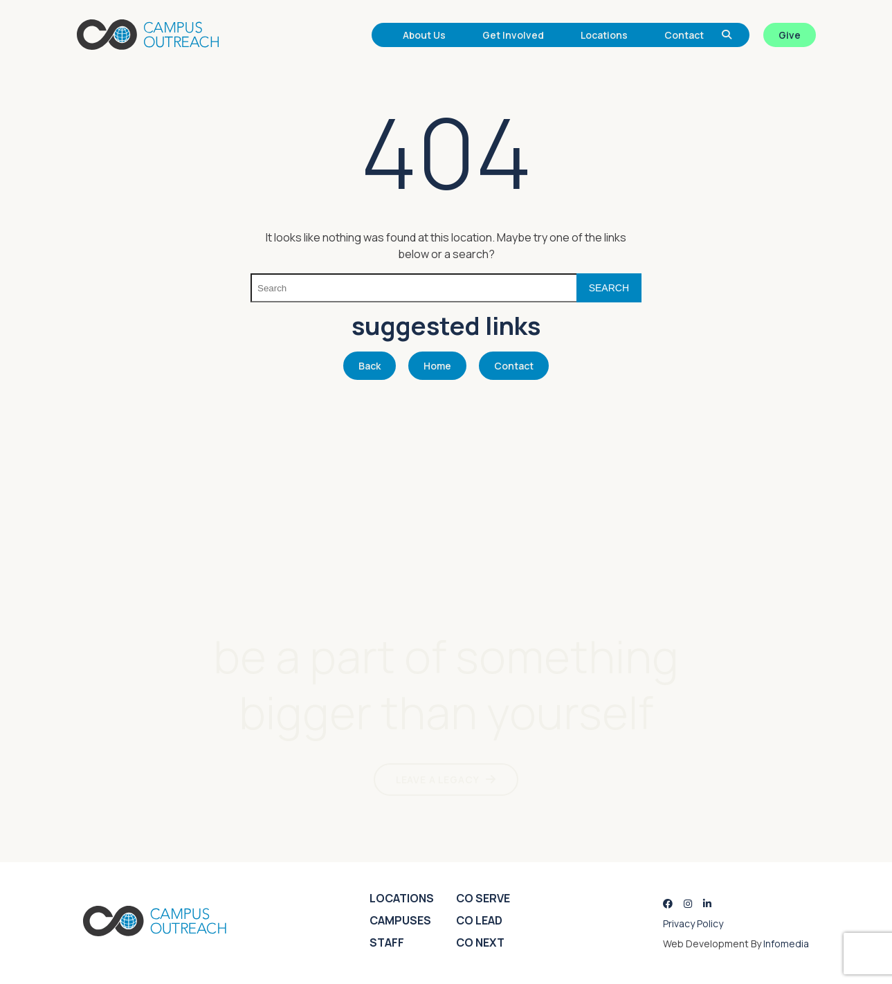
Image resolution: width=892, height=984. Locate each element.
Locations (604, 35)
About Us (424, 35)
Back (369, 365)
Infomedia (786, 943)
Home (437, 365)
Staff (387, 942)
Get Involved (513, 35)
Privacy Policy (693, 923)
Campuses (400, 920)
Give (790, 35)
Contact (684, 35)
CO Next (480, 942)
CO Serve (483, 898)
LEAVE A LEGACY (438, 779)
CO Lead (479, 920)
